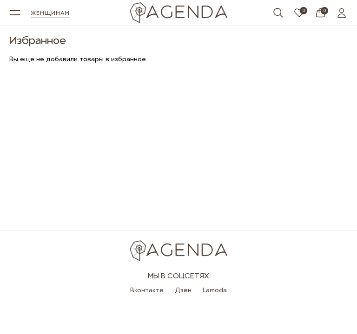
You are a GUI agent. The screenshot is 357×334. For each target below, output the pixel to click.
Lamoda (215, 290)
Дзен (183, 290)
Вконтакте (147, 290)
